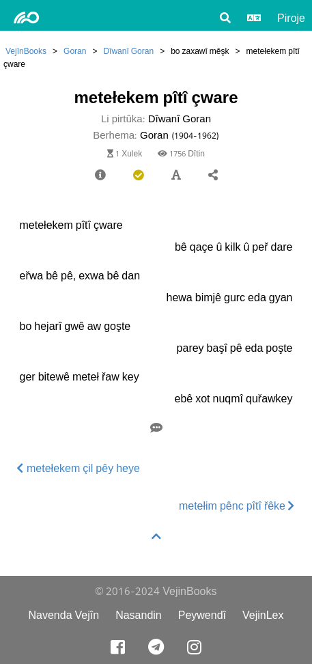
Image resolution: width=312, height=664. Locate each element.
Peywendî (202, 615)
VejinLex (263, 615)
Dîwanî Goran (128, 50)
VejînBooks (25, 50)
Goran (74, 50)
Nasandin (138, 615)
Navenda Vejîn (63, 615)
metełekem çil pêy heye (78, 468)
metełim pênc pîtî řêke (237, 505)
